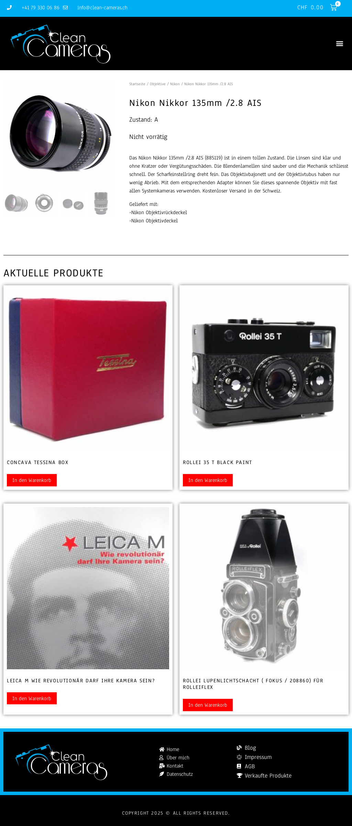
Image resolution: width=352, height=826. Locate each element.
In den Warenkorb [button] (31, 480)
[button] (339, 43)
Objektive (158, 84)
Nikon (175, 84)
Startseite (137, 84)
